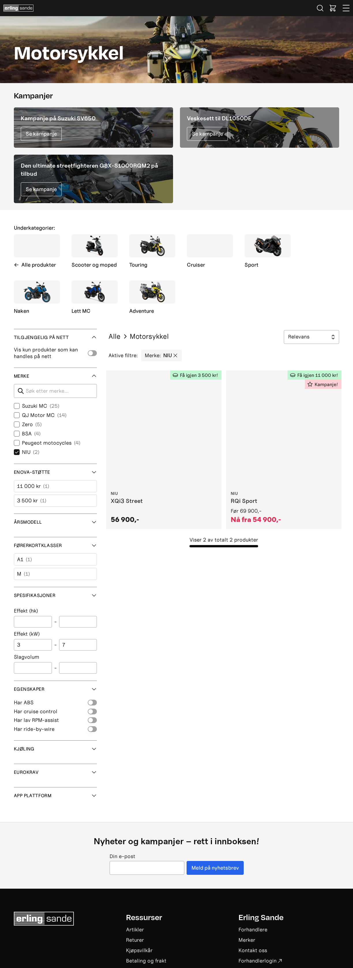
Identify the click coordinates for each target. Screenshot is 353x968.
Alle (114, 336)
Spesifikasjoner (55, 595)
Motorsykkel (145, 336)
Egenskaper (55, 689)
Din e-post (122, 856)
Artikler (135, 929)
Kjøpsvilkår (139, 950)
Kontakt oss (253, 950)
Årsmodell (55, 522)
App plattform (55, 795)
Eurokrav (55, 772)
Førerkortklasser (55, 545)
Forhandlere (253, 929)
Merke (55, 376)
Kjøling (55, 749)
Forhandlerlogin (260, 960)
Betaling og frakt (146, 960)
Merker (247, 940)
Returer (135, 940)
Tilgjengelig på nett (55, 337)
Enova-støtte (55, 472)
